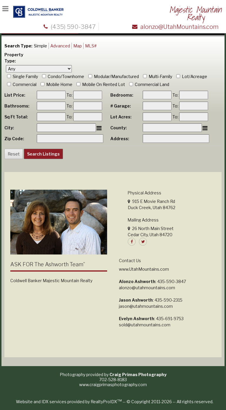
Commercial (24, 84)
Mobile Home (59, 84)
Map (77, 45)
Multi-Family (160, 76)
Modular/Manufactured (116, 76)
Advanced (60, 45)
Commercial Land (152, 84)
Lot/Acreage (194, 76)
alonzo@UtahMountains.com (179, 26)
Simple (40, 45)
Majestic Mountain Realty (195, 13)
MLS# (91, 45)
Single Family (25, 76)
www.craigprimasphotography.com (113, 384)
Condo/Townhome (66, 76)
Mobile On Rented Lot (103, 84)
